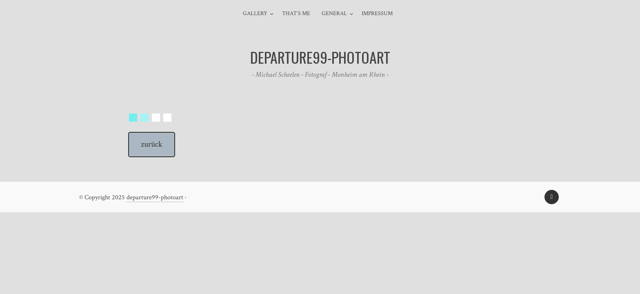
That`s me (296, 13)
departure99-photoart (155, 197)
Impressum (377, 13)
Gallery (255, 13)
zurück (151, 144)
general (334, 13)
